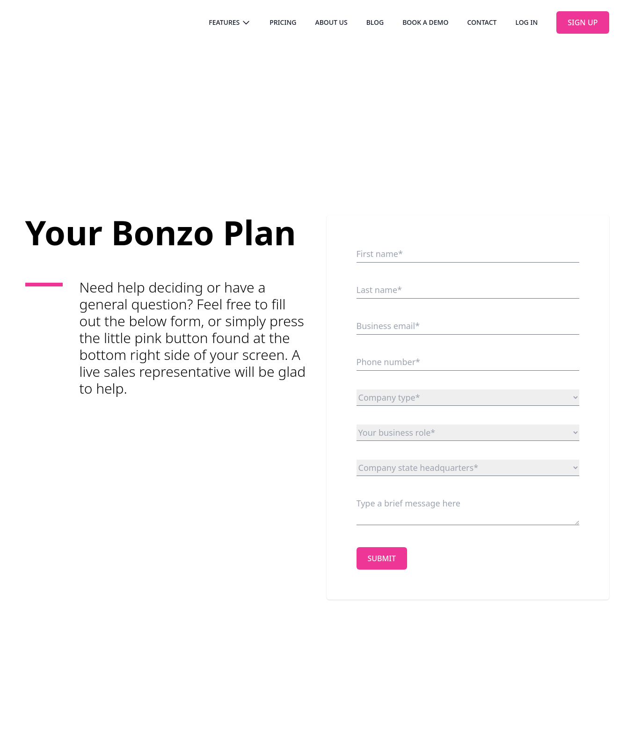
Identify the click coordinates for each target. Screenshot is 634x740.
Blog (375, 22)
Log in (526, 22)
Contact (481, 22)
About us (331, 22)
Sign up (583, 22)
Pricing (283, 22)
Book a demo (425, 22)
